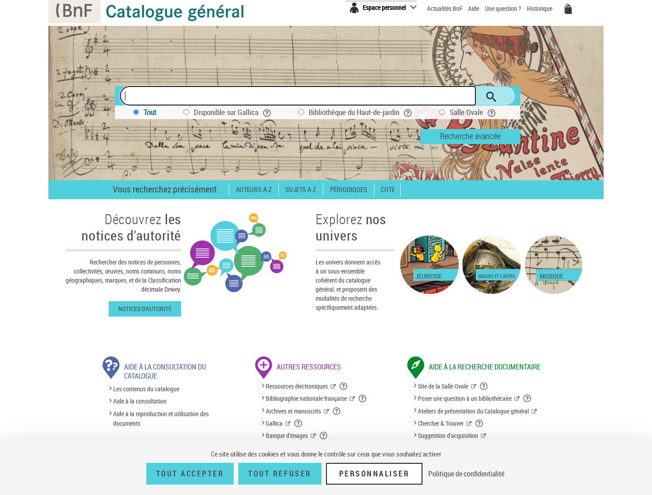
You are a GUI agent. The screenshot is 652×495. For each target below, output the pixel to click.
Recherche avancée (470, 135)
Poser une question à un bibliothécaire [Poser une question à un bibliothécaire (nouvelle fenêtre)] (465, 398)
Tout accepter (190, 474)
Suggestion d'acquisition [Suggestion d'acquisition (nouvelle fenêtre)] (448, 435)
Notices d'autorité (145, 308)
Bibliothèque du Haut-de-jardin (360, 112)
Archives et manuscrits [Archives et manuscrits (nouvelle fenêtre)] (293, 411)
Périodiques (348, 189)
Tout (150, 112)
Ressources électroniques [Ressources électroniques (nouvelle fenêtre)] (297, 386)
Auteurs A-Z (254, 189)
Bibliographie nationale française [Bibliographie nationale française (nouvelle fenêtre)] (306, 398)
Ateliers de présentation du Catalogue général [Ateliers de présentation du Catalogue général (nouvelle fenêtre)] (473, 411)
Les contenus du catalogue (146, 388)
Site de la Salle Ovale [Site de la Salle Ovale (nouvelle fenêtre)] (443, 386)
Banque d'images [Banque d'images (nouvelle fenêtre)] (287, 435)
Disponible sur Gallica (232, 112)
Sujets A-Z (300, 189)
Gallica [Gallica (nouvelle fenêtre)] (274, 423)
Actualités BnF (445, 8)
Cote (388, 189)
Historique (540, 8)
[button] (344, 386)
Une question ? (503, 8)
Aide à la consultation (140, 401)
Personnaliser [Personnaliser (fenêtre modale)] (374, 474)
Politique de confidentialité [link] (466, 474)
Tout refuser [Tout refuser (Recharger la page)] (279, 474)
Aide (474, 8)
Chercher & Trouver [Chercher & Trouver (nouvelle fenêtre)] (441, 423)
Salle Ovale (473, 112)
